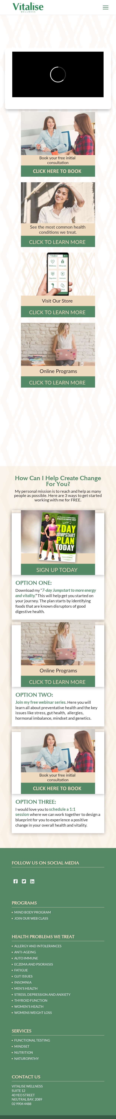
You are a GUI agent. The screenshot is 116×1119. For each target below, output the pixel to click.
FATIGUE (21, 970)
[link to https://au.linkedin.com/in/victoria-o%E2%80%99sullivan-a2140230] (32, 882)
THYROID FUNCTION (30, 1000)
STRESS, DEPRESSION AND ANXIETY (42, 994)
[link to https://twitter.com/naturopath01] (24, 882)
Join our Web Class (31, 918)
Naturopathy (26, 1058)
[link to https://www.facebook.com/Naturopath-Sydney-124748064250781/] (16, 882)
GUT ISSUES (23, 976)
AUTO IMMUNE (26, 958)
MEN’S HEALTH (26, 988)
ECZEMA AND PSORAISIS (33, 964)
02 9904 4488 (21, 1104)
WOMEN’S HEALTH (29, 1006)
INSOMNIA (23, 982)
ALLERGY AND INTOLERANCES (38, 946)
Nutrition (23, 1052)
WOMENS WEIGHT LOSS (33, 1013)
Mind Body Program (32, 912)
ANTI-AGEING (25, 952)
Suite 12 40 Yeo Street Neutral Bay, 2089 (27, 1095)
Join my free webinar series (40, 702)
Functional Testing (32, 1040)
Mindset (21, 1046)
